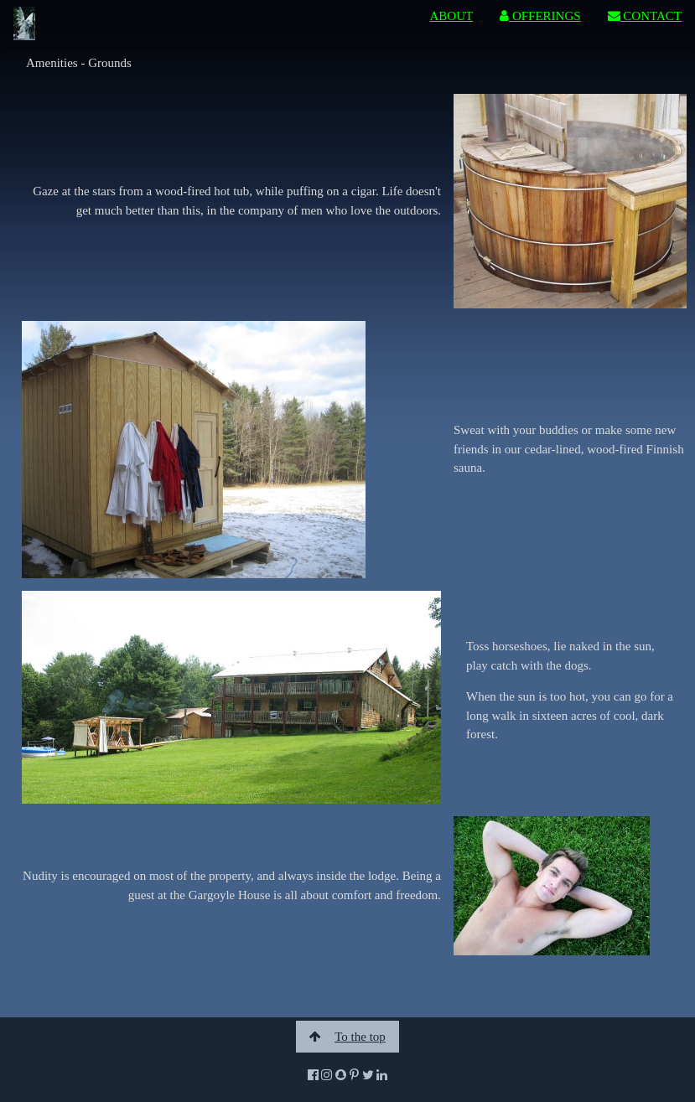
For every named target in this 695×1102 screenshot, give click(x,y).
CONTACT (645, 16)
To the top (347, 1036)
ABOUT (452, 16)
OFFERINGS (540, 16)
